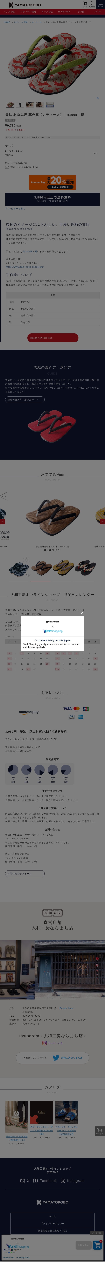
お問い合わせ (52, 1239)
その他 (81, 11)
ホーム (52, 1217)
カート (85, 7)
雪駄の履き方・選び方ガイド (23, 399)
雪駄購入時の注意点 (41, 338)
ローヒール (37, 22)
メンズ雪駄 (10, 11)
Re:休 (97, 11)
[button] (2, 521)
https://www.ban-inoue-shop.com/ (25, 267)
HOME (7, 22)
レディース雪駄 (28, 11)
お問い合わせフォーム (20, 873)
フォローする (55, 1043)
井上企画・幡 (30, 251)
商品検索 (91, 7)
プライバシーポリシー (53, 1224)
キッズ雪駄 (47, 11)
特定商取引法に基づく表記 (52, 1232)
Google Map (67, 1008)
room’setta (64, 11)
